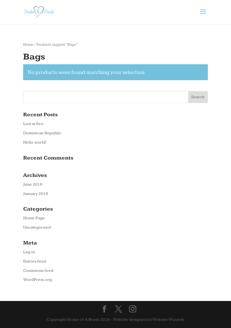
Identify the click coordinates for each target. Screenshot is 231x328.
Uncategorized (37, 227)
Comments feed (38, 270)
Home (28, 44)
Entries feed (34, 261)
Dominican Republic (42, 133)
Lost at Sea (33, 123)
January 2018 (35, 193)
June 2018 (32, 184)
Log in (29, 252)
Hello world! (35, 142)
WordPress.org (37, 279)
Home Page (34, 218)
